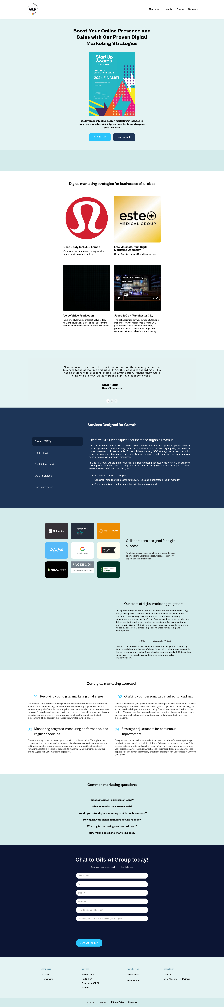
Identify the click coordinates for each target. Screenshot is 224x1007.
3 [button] (116, 401)
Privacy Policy (117, 1002)
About (180, 9)
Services (154, 9)
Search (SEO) (88, 975)
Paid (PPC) (87, 979)
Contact (193, 9)
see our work (124, 137)
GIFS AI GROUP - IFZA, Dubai (177, 979)
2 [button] (112, 401)
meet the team (100, 137)
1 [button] (108, 401)
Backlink (86, 988)
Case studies (133, 975)
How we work (47, 979)
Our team (45, 975)
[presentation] (98, 929)
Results (168, 9)
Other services (133, 981)
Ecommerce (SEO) (90, 983)
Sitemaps (132, 1002)
